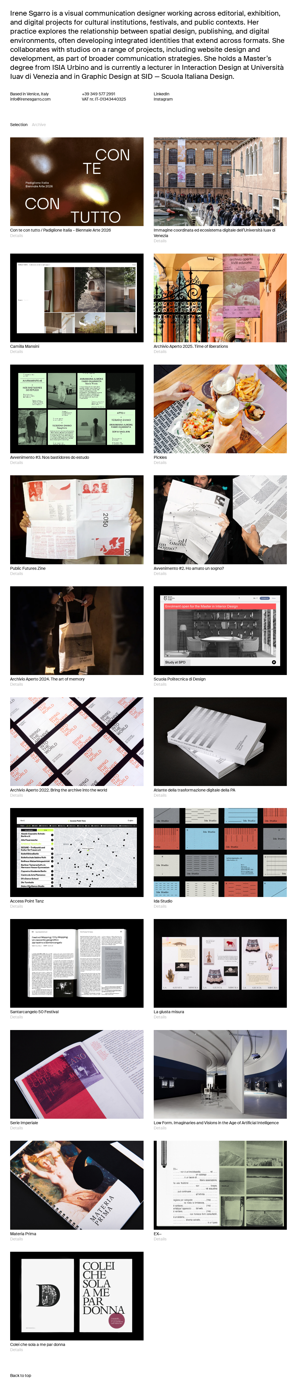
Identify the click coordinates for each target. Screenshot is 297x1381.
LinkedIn (161, 94)
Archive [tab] (39, 124)
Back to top (20, 1375)
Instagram (163, 99)
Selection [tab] (19, 124)
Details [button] (16, 235)
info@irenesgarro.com (30, 99)
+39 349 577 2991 (98, 94)
